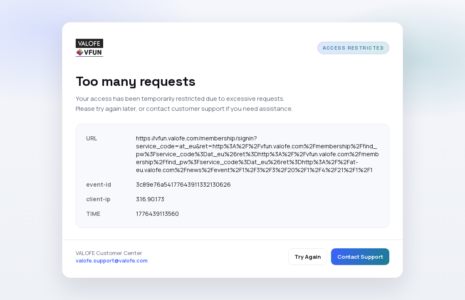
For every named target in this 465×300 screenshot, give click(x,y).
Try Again (307, 256)
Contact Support (360, 256)
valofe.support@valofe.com (112, 260)
